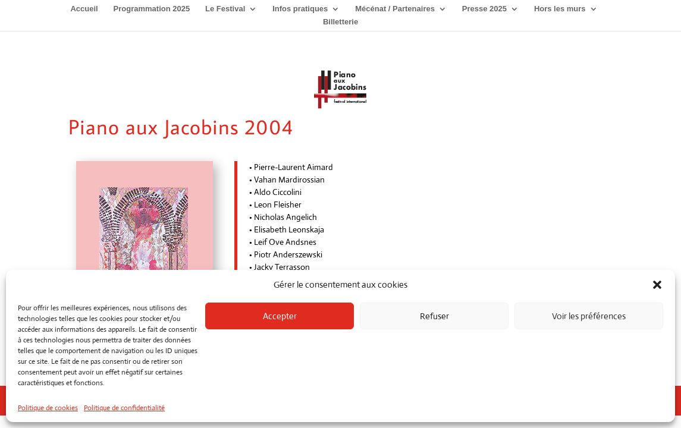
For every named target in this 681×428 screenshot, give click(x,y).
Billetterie (340, 22)
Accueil (84, 9)
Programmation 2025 (152, 9)
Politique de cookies (48, 408)
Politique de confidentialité (124, 408)
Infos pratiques (300, 9)
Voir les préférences (589, 316)
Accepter (280, 316)
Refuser (434, 316)
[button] (657, 285)
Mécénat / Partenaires (395, 9)
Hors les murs (560, 9)
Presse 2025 (484, 9)
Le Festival (225, 9)
